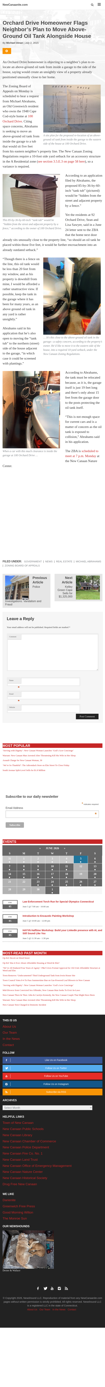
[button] (92, 4)
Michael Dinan (14, 42)
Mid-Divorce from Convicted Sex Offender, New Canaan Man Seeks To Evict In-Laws (41, 990)
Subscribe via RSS (35, 1092)
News (49, 561)
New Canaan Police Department (26, 1147)
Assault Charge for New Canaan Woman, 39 (22, 760)
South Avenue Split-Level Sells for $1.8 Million (24, 770)
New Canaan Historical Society (25, 1178)
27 (95, 881)
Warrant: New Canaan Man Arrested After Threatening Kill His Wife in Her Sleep (39, 755)
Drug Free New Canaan (20, 1184)
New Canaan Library (17, 1135)
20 (95, 873)
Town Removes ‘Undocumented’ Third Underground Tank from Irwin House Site (39, 975)
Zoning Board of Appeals (22, 565)
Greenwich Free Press (19, 1206)
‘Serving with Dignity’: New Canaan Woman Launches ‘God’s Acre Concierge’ (38, 750)
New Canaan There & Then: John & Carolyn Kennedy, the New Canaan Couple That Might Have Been (49, 995)
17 (52, 873)
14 (9, 873)
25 (66, 881)
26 (80, 881)
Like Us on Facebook (35, 1060)
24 (52, 881)
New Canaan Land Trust (20, 1159)
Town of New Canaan (18, 1123)
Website (12, 707)
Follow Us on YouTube (36, 1076)
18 (66, 873)
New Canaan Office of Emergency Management (37, 1166)
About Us (9, 1026)
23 (38, 881)
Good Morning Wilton (18, 1212)
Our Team (10, 1032)
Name (14, 681)
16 (38, 873)
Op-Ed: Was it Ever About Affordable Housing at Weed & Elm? (31, 963)
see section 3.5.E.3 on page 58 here (61, 161)
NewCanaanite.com (15, 4)
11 (66, 866)
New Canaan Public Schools (23, 1129)
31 (9, 858)
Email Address (51, 808)
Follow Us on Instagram (36, 1084)
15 (24, 873)
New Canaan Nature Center (23, 1172)
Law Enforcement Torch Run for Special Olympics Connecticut (58, 901)
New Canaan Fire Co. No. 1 (22, 1153)
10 (52, 866)
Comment (12, 637)
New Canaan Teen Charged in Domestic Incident (24, 1004)
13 (95, 866)
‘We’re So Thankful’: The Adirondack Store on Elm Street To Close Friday (36, 765)
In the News (11, 1039)
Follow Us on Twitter (35, 1068)
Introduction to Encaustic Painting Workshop (48, 915)
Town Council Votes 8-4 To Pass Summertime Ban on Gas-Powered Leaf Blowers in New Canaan (46, 980)
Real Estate (64, 561)
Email (14, 695)
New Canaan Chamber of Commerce (29, 1141)
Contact (8, 1045)
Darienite (9, 1200)
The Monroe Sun (15, 1218)
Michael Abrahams (88, 561)
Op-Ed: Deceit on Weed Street (16, 958)
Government (33, 561)
